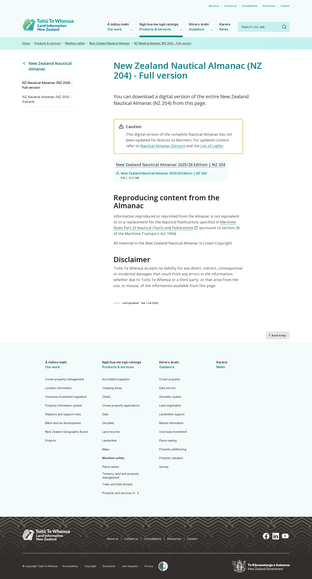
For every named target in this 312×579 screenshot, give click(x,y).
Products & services (47, 43)
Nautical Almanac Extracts (162, 145)
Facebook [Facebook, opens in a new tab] (266, 536)
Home (26, 43)
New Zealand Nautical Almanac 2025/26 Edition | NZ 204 (170, 164)
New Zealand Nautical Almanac (109, 43)
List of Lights (211, 145)
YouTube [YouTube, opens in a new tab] (285, 536)
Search (284, 27)
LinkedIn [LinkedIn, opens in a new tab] (275, 536)
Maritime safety (75, 43)
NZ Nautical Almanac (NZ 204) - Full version (162, 43)
